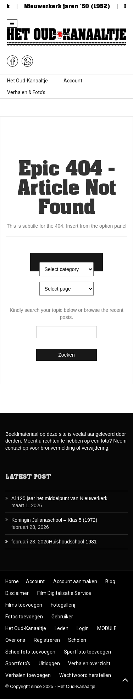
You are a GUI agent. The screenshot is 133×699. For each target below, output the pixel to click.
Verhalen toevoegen (28, 675)
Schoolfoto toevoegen (30, 652)
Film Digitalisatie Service (64, 593)
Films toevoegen (23, 605)
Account (72, 80)
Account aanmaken (75, 581)
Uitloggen (49, 663)
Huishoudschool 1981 (73, 541)
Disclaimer (17, 593)
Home (12, 581)
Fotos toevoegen (24, 616)
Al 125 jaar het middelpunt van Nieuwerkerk (59, 498)
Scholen (77, 640)
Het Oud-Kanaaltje (27, 80)
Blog (110, 581)
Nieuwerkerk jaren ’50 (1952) (71, 6)
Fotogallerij (63, 605)
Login (83, 628)
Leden (61, 628)
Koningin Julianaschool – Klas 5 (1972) (54, 520)
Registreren (47, 640)
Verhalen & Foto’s (26, 92)
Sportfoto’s (17, 663)
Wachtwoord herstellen (85, 675)
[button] (12, 23)
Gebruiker (62, 616)
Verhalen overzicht (89, 663)
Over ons (15, 640)
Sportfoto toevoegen (87, 652)
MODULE (107, 628)
